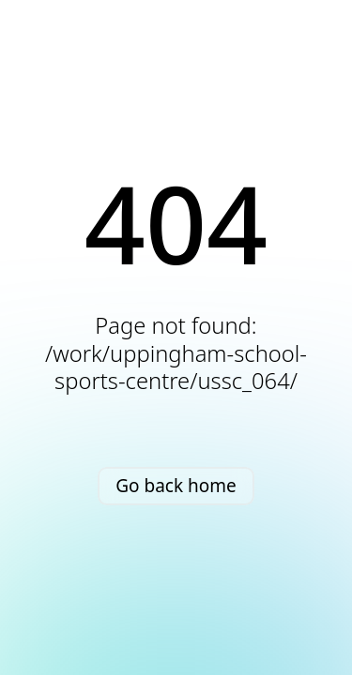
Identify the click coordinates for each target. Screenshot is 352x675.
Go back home (176, 485)
